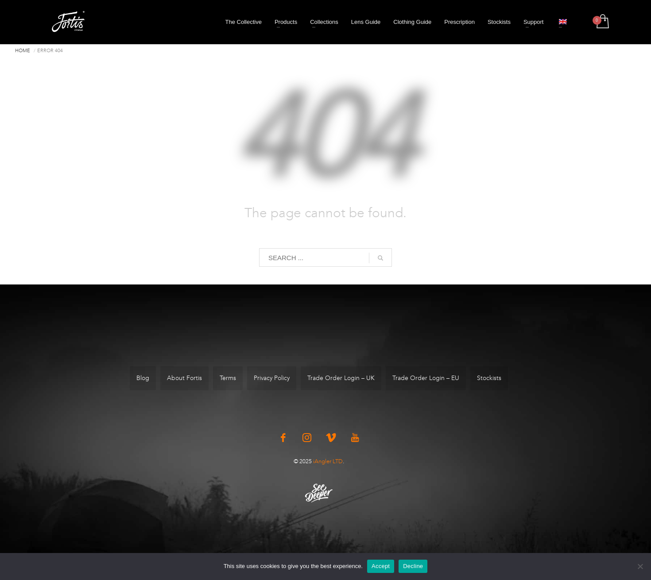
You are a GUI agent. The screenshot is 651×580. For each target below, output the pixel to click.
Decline (413, 566)
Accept (381, 566)
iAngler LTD (328, 461)
